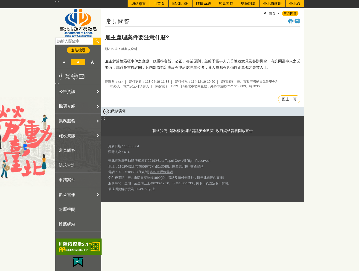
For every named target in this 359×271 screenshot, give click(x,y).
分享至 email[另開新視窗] (81, 76)
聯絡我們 (159, 131)
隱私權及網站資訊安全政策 (191, 131)
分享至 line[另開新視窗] (74, 76)
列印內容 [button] (291, 21)
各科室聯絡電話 (161, 172)
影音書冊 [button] (67, 194)
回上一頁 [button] (289, 99)
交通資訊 (196, 166)
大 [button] (92, 62)
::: (57, 2)
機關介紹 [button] (67, 106)
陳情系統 (203, 4)
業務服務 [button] (67, 121)
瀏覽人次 (114, 152)
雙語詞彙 (248, 4)
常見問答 (226, 4)
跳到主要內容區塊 (2, 2)
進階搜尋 (78, 50)
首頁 (272, 13)
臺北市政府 (272, 4)
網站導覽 (138, 4)
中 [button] (78, 62)
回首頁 (159, 4)
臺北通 (294, 4)
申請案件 (67, 180)
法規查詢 (67, 165)
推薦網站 (67, 224)
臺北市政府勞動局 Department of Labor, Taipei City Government (78, 23)
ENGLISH (180, 4)
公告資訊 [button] (67, 91)
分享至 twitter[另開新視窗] (67, 76)
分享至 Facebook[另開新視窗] (60, 76)
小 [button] (64, 62)
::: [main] (108, 11)
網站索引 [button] (118, 111)
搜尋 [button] (97, 41)
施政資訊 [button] (67, 135)
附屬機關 (67, 209)
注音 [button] (297, 21)
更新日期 (114, 146)
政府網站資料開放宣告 (234, 131)
